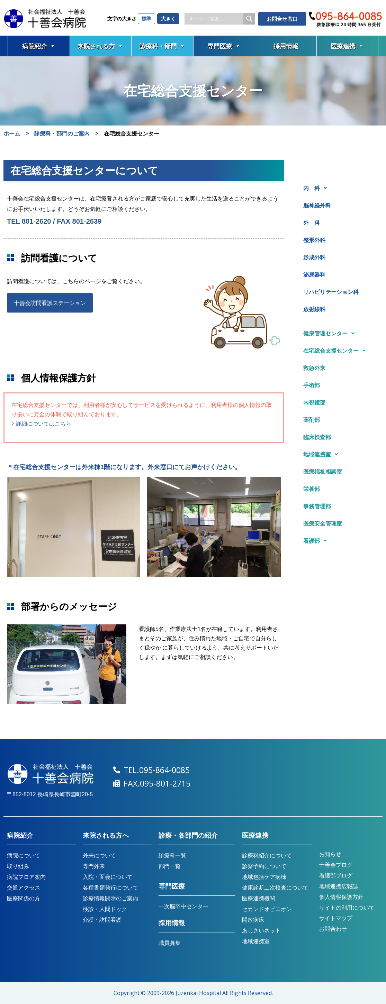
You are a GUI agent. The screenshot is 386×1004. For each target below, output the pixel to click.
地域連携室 (322, 454)
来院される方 (100, 46)
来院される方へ (106, 835)
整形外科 (314, 240)
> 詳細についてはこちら (41, 423)
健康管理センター (330, 333)
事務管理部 (317, 506)
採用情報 (285, 46)
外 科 (311, 222)
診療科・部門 (162, 46)
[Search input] (216, 19)
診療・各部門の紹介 (188, 835)
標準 (146, 18)
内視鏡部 (314, 402)
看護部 (317, 540)
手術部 (311, 385)
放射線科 (314, 309)
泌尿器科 (314, 274)
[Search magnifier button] (249, 19)
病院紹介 (38, 46)
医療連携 (347, 46)
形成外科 (314, 257)
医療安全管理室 (322, 523)
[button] (339, 188)
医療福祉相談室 (322, 471)
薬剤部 (311, 420)
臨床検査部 (317, 437)
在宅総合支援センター (336, 350)
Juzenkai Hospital (198, 993)
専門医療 (224, 46)
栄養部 (311, 489)
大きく (168, 18)
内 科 (317, 188)
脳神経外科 (317, 205)
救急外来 (314, 368)
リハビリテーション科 (331, 292)
